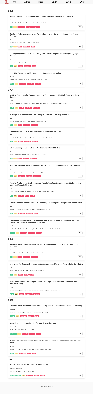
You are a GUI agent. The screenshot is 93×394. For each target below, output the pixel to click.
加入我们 (82, 2)
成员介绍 (27, 2)
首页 (14, 2)
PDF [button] (80, 27)
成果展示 (54, 2)
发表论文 (68, 2)
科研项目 (41, 2)
